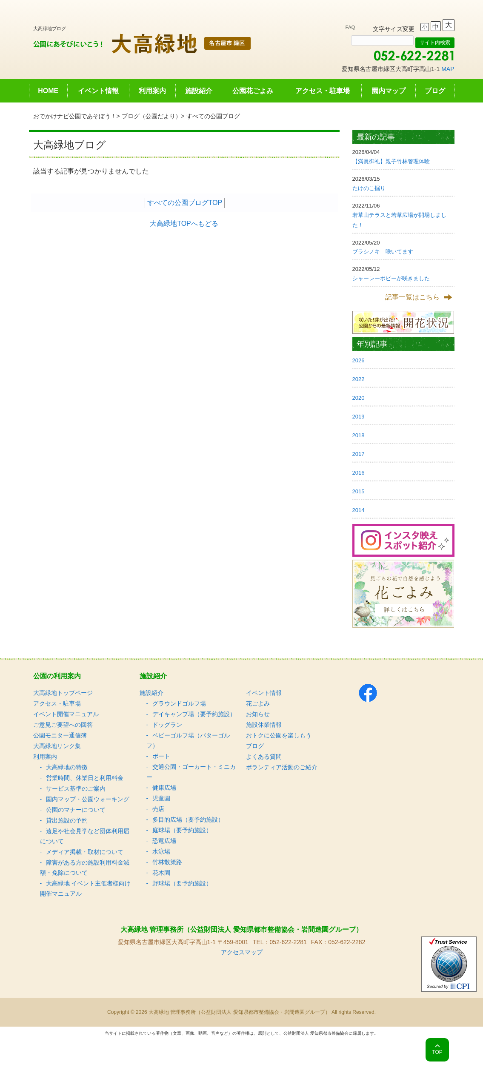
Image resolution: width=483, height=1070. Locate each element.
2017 (358, 454)
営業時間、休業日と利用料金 (84, 777)
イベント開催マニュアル (66, 714)
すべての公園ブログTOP (185, 202)
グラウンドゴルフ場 (179, 703)
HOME (48, 90)
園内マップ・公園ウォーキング (87, 799)
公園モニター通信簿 (60, 735)
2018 (358, 435)
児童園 (161, 798)
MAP (447, 68)
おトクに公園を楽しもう (279, 735)
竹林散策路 (167, 862)
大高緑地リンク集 (57, 746)
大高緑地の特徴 (67, 767)
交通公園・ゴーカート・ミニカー (191, 771)
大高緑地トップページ (63, 692)
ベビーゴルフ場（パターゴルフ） (188, 740)
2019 (358, 416)
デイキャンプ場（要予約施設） (194, 714)
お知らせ (258, 714)
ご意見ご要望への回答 (63, 724)
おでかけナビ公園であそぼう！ (75, 116)
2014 (358, 510)
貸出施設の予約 (67, 820)
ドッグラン (167, 724)
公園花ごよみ (252, 90)
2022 (358, 379)
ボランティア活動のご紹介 (281, 767)
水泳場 (161, 851)
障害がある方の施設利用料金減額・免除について (84, 867)
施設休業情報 (264, 724)
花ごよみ (258, 703)
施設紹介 (198, 90)
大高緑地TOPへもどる (184, 223)
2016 (358, 473)
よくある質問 (264, 756)
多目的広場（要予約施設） (188, 819)
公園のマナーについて (76, 809)
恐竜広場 (164, 840)
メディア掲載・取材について (84, 851)
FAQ (350, 27)
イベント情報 (98, 90)
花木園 (161, 872)
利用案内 (152, 90)
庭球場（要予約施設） (182, 830)
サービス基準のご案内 (76, 788)
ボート (161, 756)
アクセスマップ (242, 952)
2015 (358, 491)
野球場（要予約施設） (182, 883)
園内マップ (389, 90)
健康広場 (164, 787)
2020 (358, 398)
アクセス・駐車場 (322, 90)
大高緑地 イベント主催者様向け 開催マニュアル (85, 888)
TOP (437, 1052)
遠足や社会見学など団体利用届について (84, 836)
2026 (358, 360)
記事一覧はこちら (412, 297)
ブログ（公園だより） (151, 116)
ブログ (435, 90)
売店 (158, 808)
